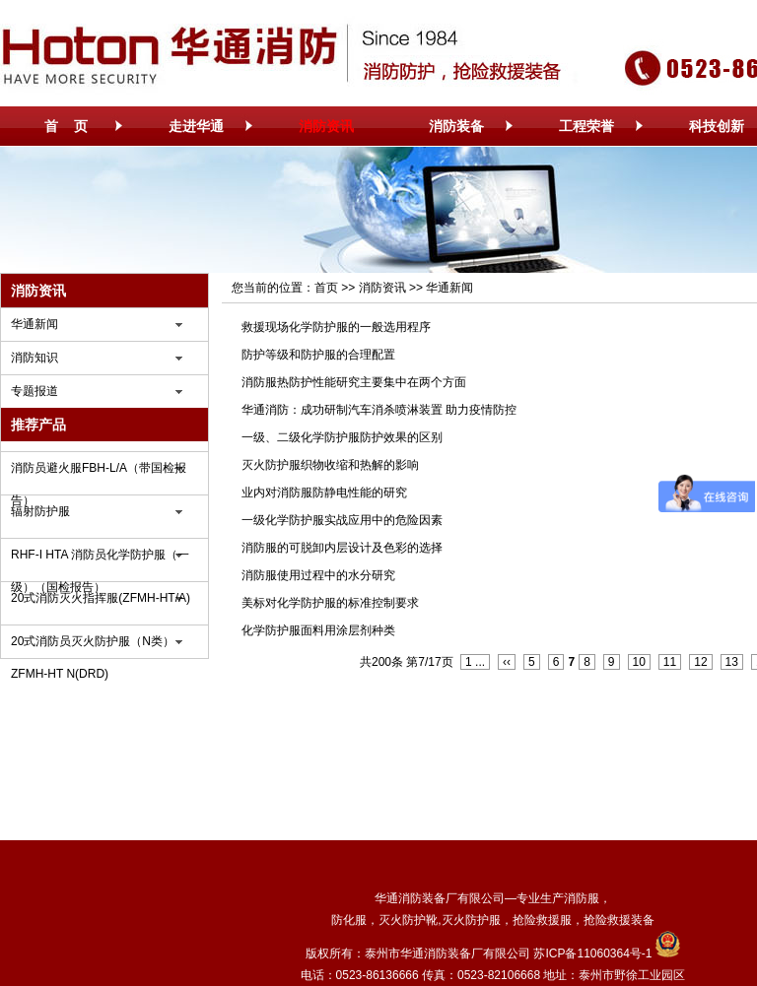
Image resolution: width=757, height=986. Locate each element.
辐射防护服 (40, 511)
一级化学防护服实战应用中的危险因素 (342, 520)
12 (700, 662)
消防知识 (34, 357)
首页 (326, 288)
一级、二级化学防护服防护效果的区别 (342, 437)
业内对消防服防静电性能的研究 (324, 492)
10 (639, 662)
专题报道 (34, 391)
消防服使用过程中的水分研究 (318, 575)
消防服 (581, 898)
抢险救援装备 (619, 920)
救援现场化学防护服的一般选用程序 (336, 327)
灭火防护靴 (408, 920)
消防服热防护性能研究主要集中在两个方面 (353, 382)
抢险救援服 (542, 920)
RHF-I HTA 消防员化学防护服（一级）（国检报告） (100, 559)
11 (669, 662)
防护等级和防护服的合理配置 (318, 355)
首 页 (66, 126)
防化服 (349, 920)
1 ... (475, 662)
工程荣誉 (586, 126)
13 (731, 662)
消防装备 (456, 126)
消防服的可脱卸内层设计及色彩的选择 (342, 548)
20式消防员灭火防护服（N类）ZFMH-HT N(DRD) (92, 646)
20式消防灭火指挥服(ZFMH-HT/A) (100, 598)
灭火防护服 (471, 920)
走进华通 (196, 126)
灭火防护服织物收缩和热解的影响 (330, 465)
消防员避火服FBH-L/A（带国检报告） (98, 473)
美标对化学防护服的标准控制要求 (330, 603)
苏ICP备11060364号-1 (592, 953)
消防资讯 (326, 126)
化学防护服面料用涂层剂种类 (318, 630)
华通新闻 (34, 324)
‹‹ (507, 662)
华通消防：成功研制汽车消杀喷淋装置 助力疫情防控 (378, 410)
